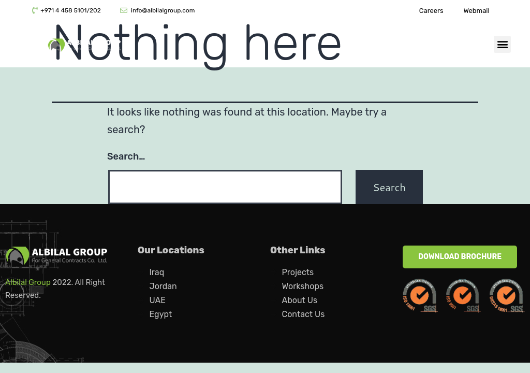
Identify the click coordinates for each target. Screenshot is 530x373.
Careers (431, 11)
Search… (126, 156)
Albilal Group (28, 282)
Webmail (476, 11)
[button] (502, 44)
